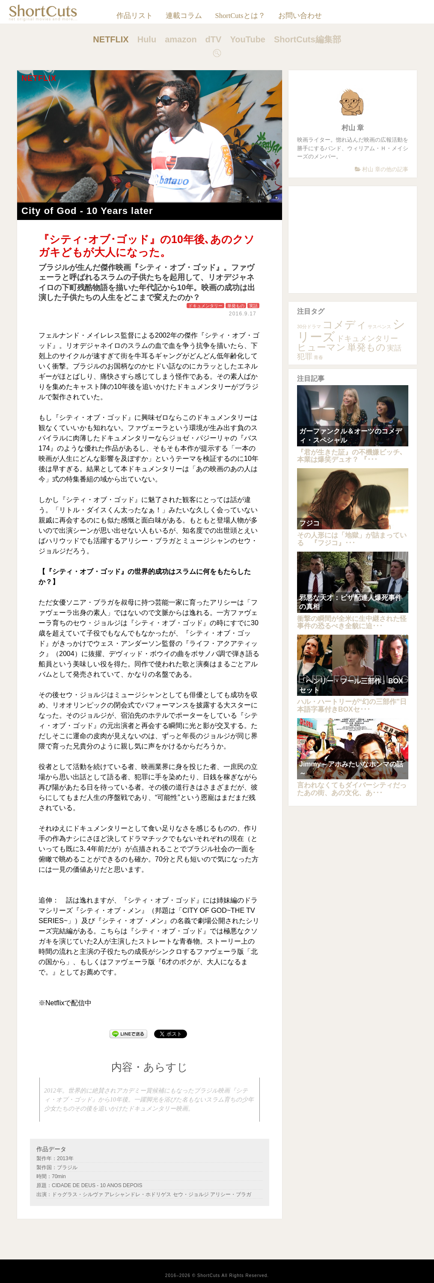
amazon (180, 39)
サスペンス (379, 326)
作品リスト (134, 16)
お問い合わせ (300, 16)
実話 (253, 305)
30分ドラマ (309, 326)
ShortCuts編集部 (307, 39)
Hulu (146, 39)
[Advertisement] (352, 239)
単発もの (235, 305)
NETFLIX (110, 39)
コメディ (344, 324)
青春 (318, 357)
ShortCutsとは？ (240, 16)
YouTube (247, 39)
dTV (213, 39)
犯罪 (304, 356)
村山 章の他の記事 (381, 169)
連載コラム (184, 16)
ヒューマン (321, 347)
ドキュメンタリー (205, 305)
